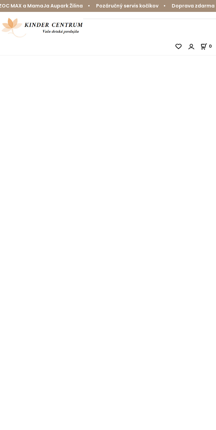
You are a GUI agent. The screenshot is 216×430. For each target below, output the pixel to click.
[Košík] (208, 46)
